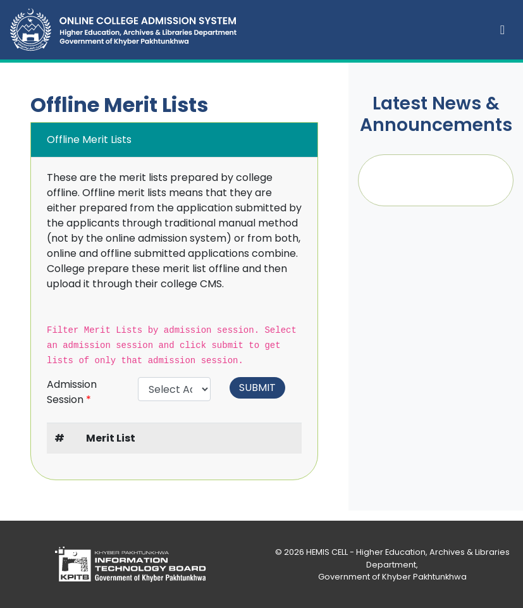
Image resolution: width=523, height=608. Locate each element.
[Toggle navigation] (502, 29)
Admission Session (72, 392)
